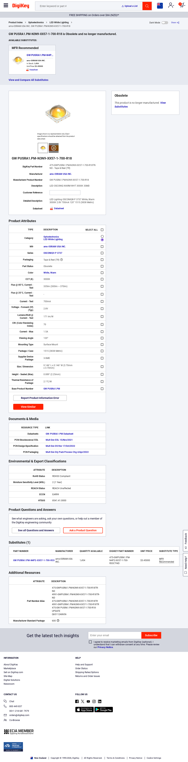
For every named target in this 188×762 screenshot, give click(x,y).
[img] (20, 7)
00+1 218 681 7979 (16, 711)
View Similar (28, 406)
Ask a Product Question (83, 530)
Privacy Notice (105, 647)
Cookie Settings (154, 758)
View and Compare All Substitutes (28, 79)
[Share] (175, 22)
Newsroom (9, 684)
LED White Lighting (59, 22)
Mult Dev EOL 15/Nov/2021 (59, 440)
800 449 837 (13, 706)
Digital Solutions (12, 680)
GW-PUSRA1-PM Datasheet (59, 434)
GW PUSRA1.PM (52, 388)
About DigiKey (11, 664)
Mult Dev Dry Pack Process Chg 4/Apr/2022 (67, 452)
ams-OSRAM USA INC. (61, 174)
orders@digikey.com (16, 715)
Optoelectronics (36, 22)
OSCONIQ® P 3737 (53, 253)
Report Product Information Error (40, 397)
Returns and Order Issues (87, 676)
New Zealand (38, 758)
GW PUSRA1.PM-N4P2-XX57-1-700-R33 (50, 55)
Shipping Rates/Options (87, 672)
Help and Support (84, 664)
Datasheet (57, 208)
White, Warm (50, 272)
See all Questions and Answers (36, 530)
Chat (9, 701)
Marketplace (10, 668)
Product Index (16, 22)
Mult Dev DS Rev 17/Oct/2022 (60, 446)
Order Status (81, 668)
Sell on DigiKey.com (13, 672)
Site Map (8, 676)
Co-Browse (12, 720)
